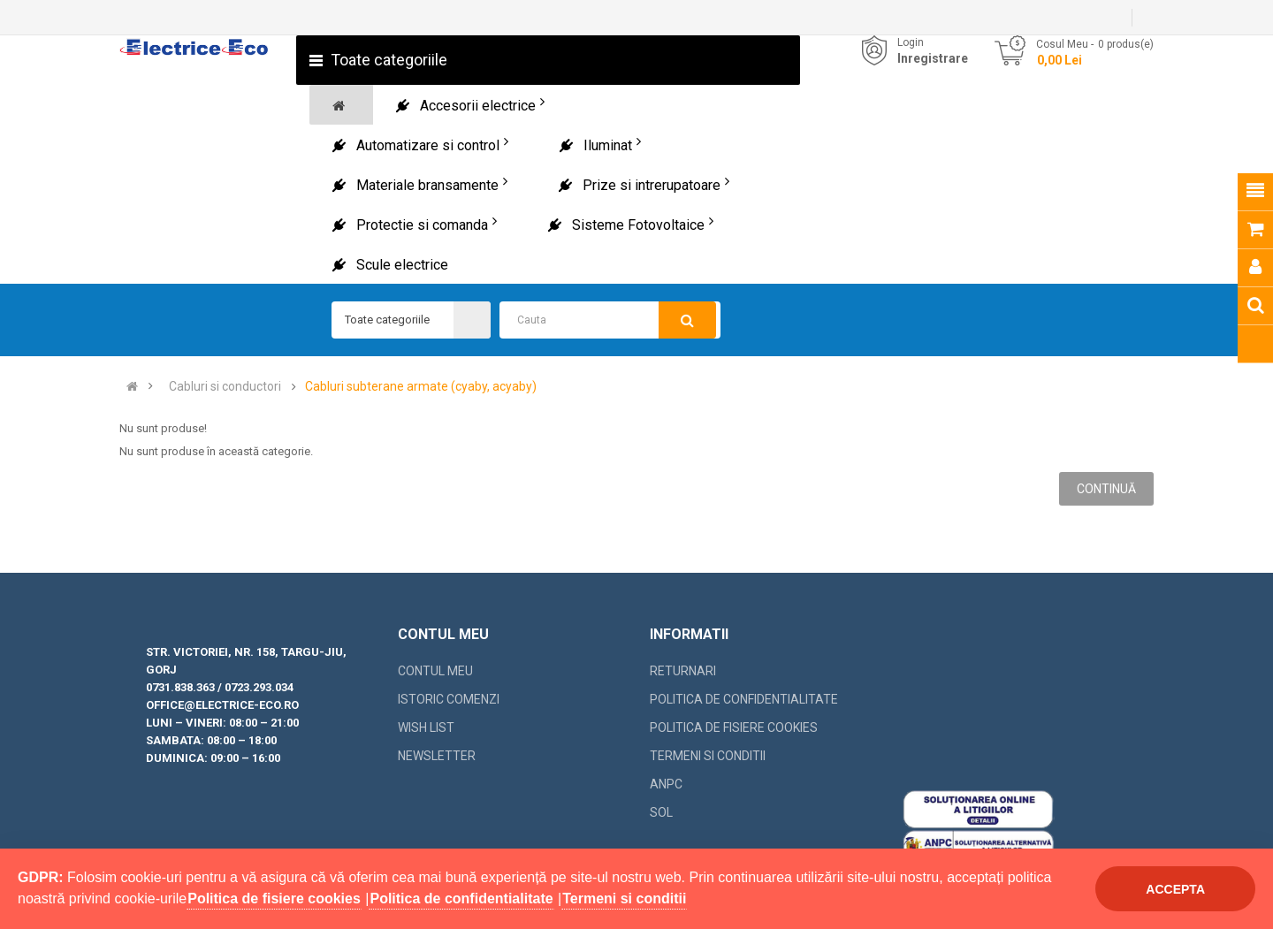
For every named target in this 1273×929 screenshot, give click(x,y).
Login (910, 42)
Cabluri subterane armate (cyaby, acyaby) (421, 386)
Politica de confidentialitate (744, 699)
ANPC (666, 784)
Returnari (683, 671)
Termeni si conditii (708, 756)
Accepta (1175, 889)
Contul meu (435, 671)
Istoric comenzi (448, 699)
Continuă (1106, 489)
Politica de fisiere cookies (734, 727)
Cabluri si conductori (225, 386)
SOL (661, 812)
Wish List (426, 727)
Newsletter (437, 756)
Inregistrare (932, 58)
